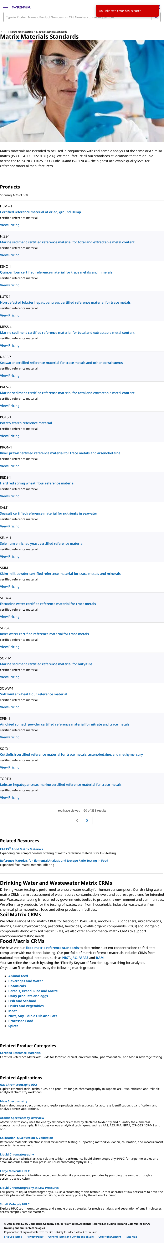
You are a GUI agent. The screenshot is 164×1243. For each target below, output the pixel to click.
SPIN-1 (5, 718)
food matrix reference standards (52, 947)
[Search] (155, 17)
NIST (66, 957)
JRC (74, 957)
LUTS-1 (5, 296)
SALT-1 (5, 507)
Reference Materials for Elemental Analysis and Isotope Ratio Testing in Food (54, 860)
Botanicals (17, 986)
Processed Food (20, 1021)
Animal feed (18, 976)
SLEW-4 (5, 598)
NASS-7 (5, 357)
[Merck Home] (21, 7)
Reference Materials (21, 31)
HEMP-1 (6, 206)
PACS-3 (5, 387)
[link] (13, 1236)
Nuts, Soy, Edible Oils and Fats (32, 1016)
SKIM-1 (5, 567)
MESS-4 (5, 326)
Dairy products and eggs (28, 996)
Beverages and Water (25, 981)
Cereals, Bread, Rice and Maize (33, 991)
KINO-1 (5, 266)
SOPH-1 (6, 658)
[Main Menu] (5, 7)
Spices (13, 1026)
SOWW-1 (7, 688)
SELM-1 (5, 537)
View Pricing (10, 225)
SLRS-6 (5, 628)
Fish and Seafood (22, 1001)
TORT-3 (5, 778)
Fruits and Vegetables (26, 1006)
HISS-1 (5, 236)
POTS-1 (5, 417)
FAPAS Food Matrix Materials (21, 848)
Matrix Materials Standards (51, 31)
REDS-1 (5, 477)
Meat (12, 1011)
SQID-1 (5, 748)
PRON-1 (6, 447)
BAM (100, 957)
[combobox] (82, 17)
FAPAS (83, 957)
